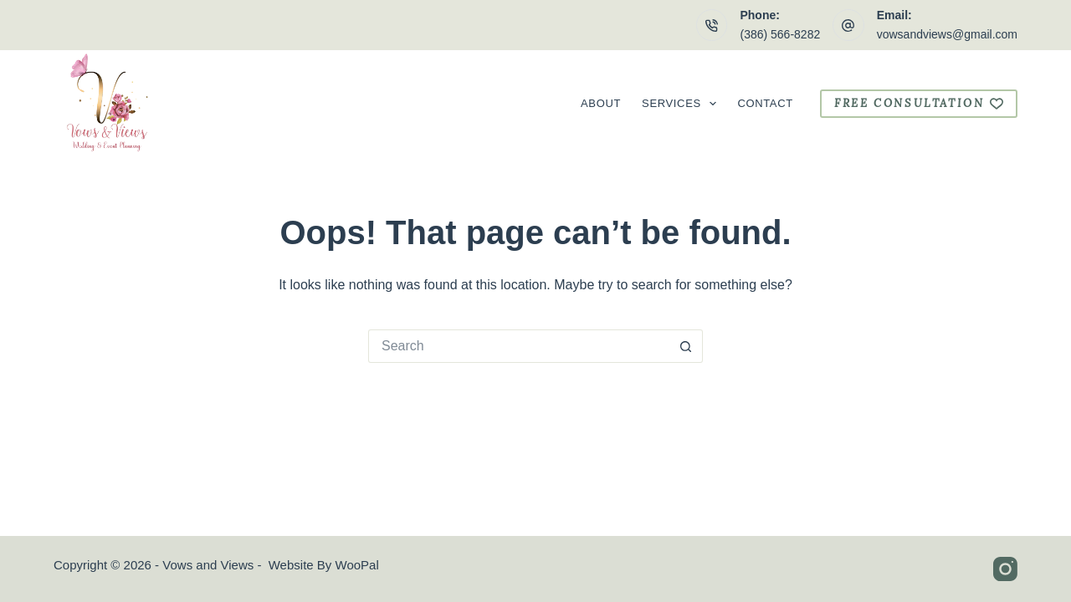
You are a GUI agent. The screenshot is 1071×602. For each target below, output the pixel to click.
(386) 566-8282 (780, 34)
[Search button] (686, 346)
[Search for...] (518, 346)
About (601, 103)
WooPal (357, 565)
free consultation (918, 103)
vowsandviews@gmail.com (947, 34)
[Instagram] (1005, 569)
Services (682, 104)
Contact (764, 103)
